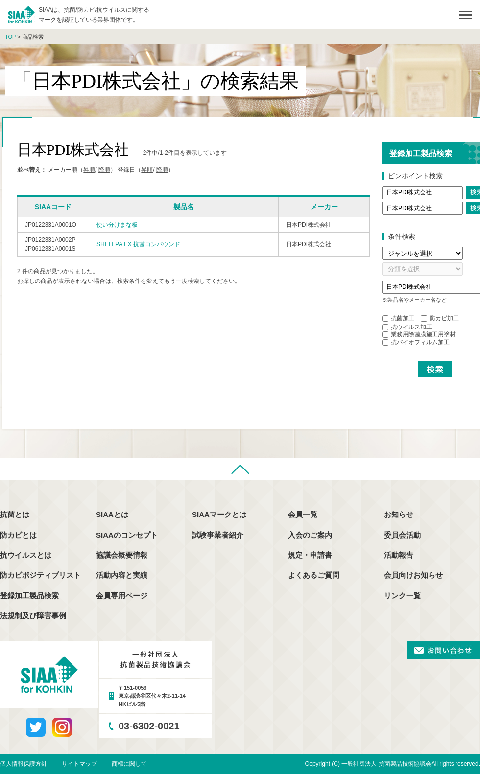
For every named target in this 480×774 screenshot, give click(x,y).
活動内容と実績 (121, 575)
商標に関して (129, 763)
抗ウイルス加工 (407, 327)
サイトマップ (79, 763)
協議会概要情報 (121, 555)
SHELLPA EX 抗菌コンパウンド (138, 244)
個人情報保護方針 (23, 763)
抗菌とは (14, 514)
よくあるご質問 (313, 575)
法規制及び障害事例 (33, 615)
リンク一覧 (402, 595)
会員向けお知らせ (413, 575)
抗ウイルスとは (25, 555)
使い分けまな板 (117, 224)
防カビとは (18, 535)
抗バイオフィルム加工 (416, 342)
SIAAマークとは (219, 514)
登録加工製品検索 (29, 595)
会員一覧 (302, 514)
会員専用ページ (121, 595)
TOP (10, 37)
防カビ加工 (440, 318)
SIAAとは (112, 514)
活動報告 (398, 555)
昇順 (89, 169)
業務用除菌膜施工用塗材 (419, 334)
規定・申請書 (310, 555)
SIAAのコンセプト (127, 535)
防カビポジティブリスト (40, 575)
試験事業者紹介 (217, 535)
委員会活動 (402, 535)
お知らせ (398, 514)
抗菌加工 (398, 318)
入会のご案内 (310, 535)
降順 (104, 169)
